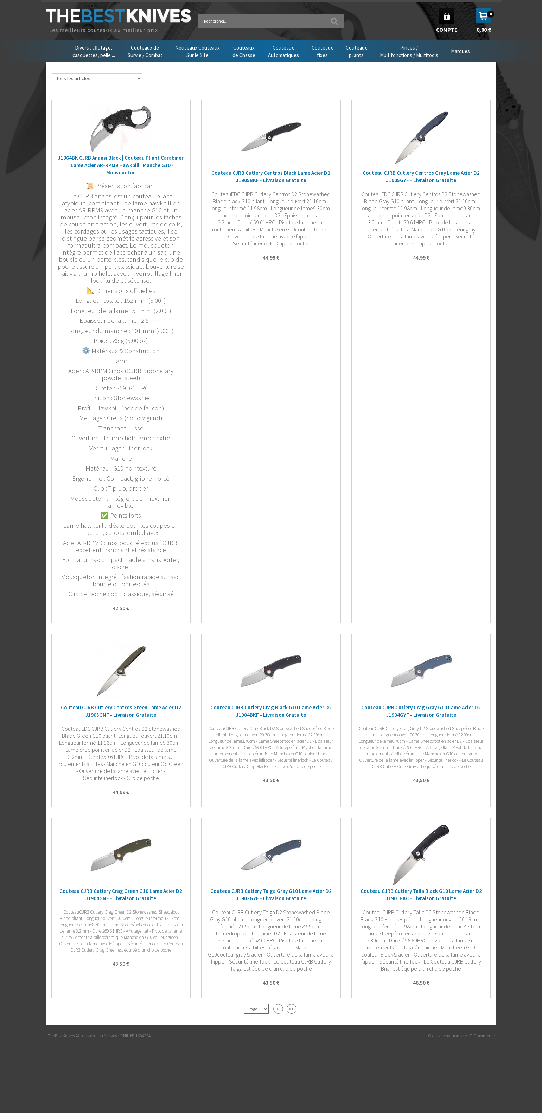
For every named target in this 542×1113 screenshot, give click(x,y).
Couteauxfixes (322, 51)
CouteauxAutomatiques (283, 51)
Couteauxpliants (356, 51)
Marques (460, 51)
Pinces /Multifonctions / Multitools (409, 51)
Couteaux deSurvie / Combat (145, 51)
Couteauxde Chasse (243, 51)
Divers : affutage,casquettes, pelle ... (93, 51)
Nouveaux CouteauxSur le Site (197, 51)
